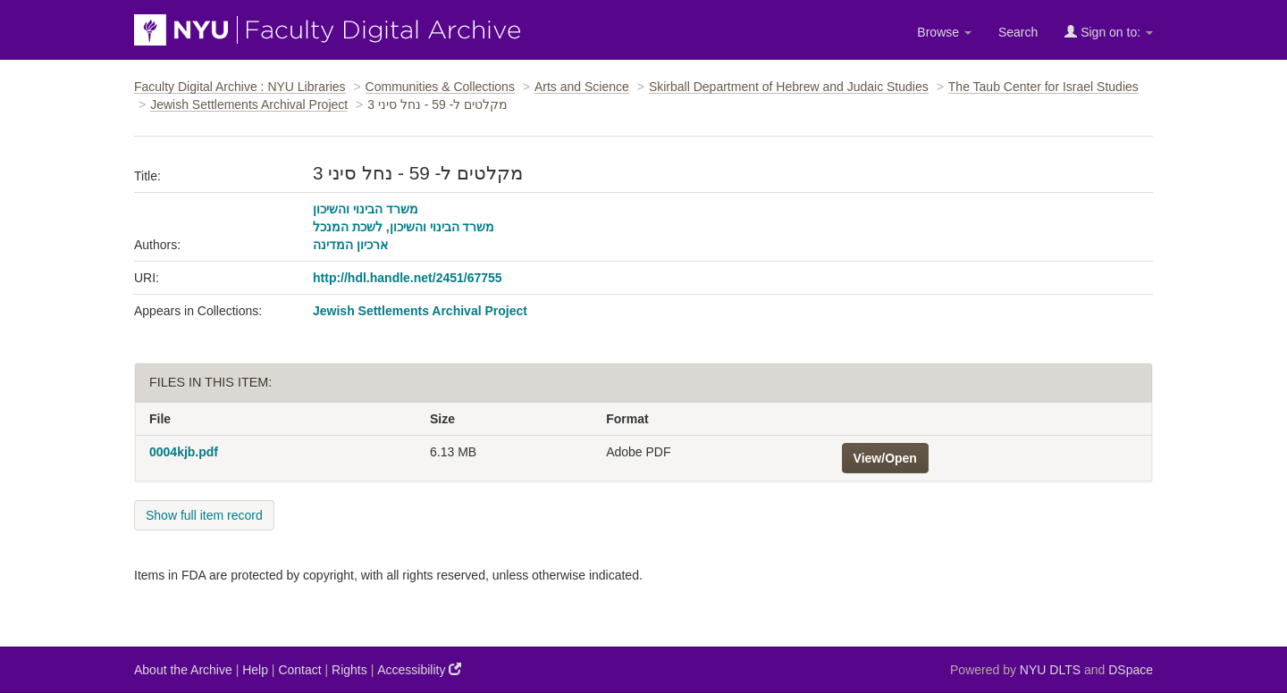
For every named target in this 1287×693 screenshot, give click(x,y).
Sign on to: (1108, 31)
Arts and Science (581, 86)
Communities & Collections (440, 86)
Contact (299, 670)
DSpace (1130, 670)
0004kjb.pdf (183, 452)
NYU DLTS (1050, 670)
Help (255, 670)
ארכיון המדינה (350, 245)
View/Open (885, 458)
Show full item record (204, 515)
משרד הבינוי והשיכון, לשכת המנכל (403, 227)
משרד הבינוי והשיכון (365, 209)
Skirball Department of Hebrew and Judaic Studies (789, 86)
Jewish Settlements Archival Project (249, 104)
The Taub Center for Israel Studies (1043, 86)
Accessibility (419, 669)
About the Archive (183, 670)
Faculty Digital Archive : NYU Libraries (240, 86)
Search (1018, 32)
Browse (944, 32)
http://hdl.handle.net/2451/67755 (407, 278)
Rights (349, 670)
